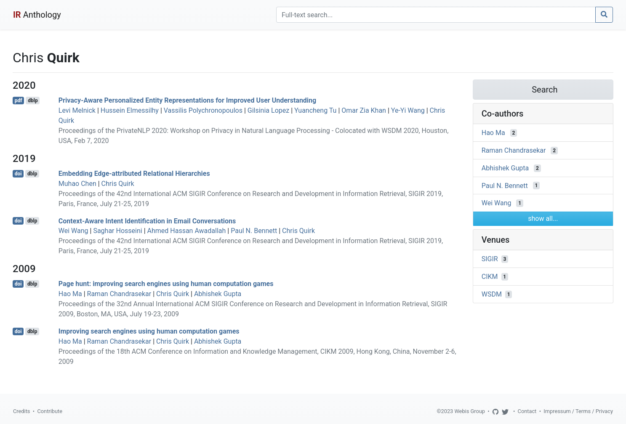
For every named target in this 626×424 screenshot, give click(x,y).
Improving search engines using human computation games (149, 331)
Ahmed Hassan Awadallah (186, 231)
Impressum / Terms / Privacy (578, 411)
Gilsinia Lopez (268, 110)
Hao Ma (70, 294)
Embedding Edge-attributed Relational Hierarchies (134, 174)
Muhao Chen (77, 184)
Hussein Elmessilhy (130, 110)
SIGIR (490, 259)
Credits (21, 411)
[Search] (436, 15)
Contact (527, 411)
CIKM (490, 277)
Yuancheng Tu (315, 110)
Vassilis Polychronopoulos (203, 110)
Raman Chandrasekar (119, 294)
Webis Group (469, 411)
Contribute (49, 411)
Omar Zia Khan (363, 110)
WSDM (492, 294)
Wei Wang (73, 231)
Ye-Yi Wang (408, 110)
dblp (32, 100)
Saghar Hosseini (117, 231)
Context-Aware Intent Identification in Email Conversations (147, 221)
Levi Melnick (77, 110)
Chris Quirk (117, 184)
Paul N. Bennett (254, 231)
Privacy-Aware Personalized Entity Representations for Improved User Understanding (187, 100)
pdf (18, 100)
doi (18, 174)
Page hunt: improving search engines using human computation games (166, 284)
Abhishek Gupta (217, 294)
